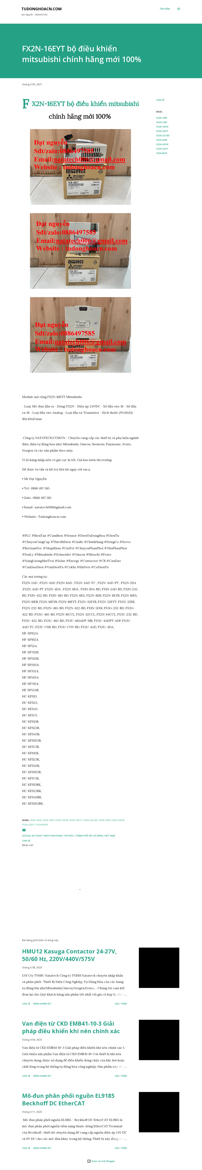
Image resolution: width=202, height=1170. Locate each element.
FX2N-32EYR (162, 144)
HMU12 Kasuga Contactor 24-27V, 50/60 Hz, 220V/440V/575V (69, 955)
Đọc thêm (121, 1003)
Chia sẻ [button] (160, 99)
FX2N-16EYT (162, 131)
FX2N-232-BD (162, 135)
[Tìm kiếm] (165, 9)
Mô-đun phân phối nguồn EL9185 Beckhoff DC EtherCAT (68, 1099)
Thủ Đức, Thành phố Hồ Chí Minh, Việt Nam (89, 835)
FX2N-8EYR (161, 153)
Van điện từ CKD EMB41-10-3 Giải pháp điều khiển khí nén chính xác (71, 1027)
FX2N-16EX (161, 122)
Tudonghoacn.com (41, 8)
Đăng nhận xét (42, 1003)
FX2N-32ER (161, 139)
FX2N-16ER (161, 117)
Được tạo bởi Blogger (101, 1161)
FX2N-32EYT (162, 148)
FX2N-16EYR (162, 126)
